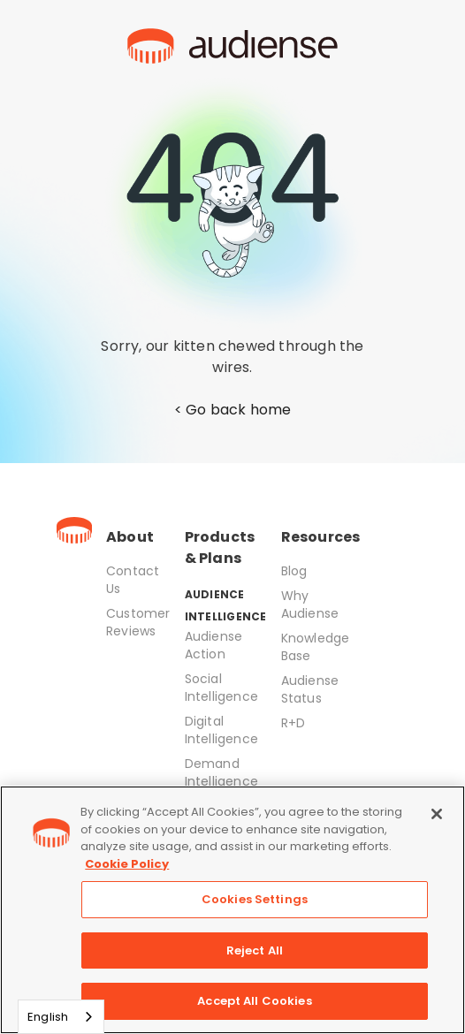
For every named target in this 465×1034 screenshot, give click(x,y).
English (47, 1016)
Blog (294, 571)
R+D (293, 723)
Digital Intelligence (221, 730)
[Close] (436, 814)
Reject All (254, 950)
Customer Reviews (138, 622)
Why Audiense (310, 604)
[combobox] (61, 1017)
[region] (232, 910)
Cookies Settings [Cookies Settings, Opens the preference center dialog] (255, 899)
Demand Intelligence (221, 772)
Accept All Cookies (254, 1000)
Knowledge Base (315, 647)
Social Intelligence (221, 687)
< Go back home (233, 409)
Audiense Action (214, 645)
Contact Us (132, 579)
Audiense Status (310, 689)
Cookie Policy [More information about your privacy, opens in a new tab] (127, 863)
